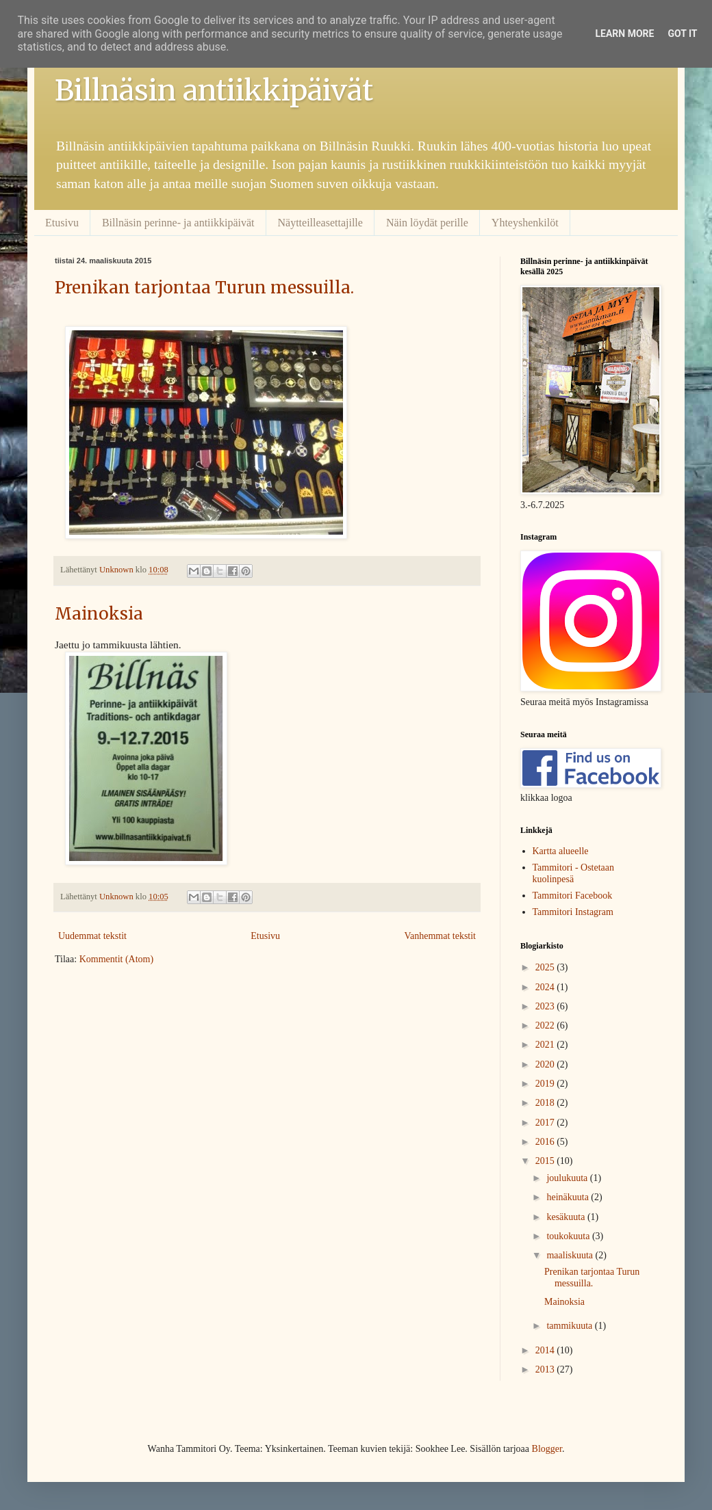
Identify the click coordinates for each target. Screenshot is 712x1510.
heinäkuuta (568, 1197)
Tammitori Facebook (573, 895)
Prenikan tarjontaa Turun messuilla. (204, 287)
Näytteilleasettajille (320, 222)
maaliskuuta (570, 1255)
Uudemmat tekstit (92, 936)
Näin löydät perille (427, 222)
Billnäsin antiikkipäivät (214, 90)
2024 (546, 987)
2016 (546, 1142)
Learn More (624, 33)
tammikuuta (570, 1326)
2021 (546, 1044)
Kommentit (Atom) (116, 959)
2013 (546, 1369)
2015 (546, 1161)
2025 (546, 967)
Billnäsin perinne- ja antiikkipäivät (178, 222)
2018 (546, 1103)
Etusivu (62, 222)
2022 (546, 1025)
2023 (546, 1006)
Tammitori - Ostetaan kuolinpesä (574, 873)
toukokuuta (569, 1236)
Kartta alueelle (561, 851)
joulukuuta (567, 1178)
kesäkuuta (566, 1217)
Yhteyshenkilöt (525, 222)
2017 (546, 1122)
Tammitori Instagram (573, 912)
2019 (546, 1083)
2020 (546, 1064)
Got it (682, 33)
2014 (546, 1350)
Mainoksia (99, 613)
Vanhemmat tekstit (440, 936)
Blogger (547, 1449)
